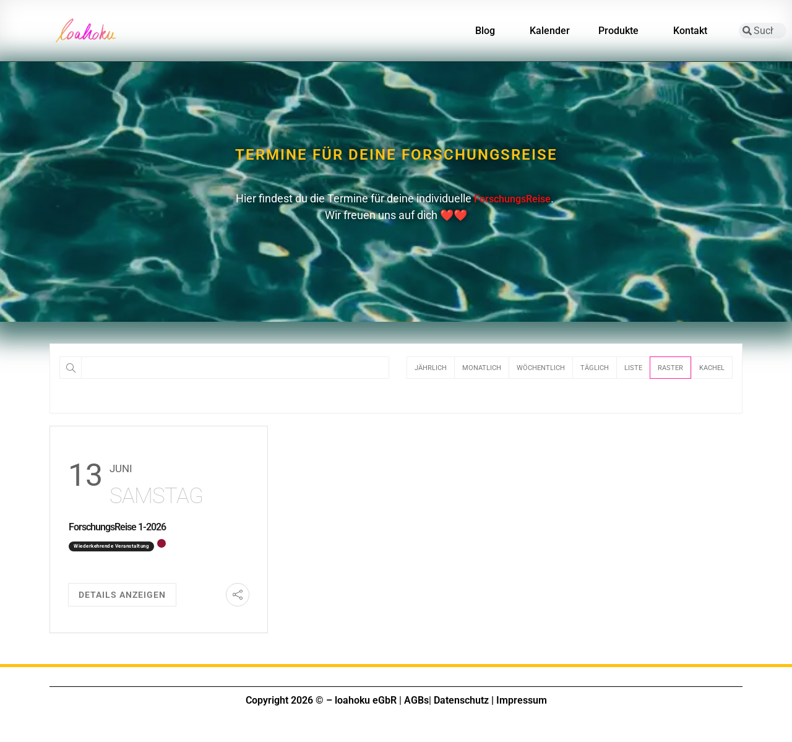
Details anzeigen (122, 595)
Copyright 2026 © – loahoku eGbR (321, 700)
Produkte (621, 31)
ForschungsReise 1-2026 (117, 527)
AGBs (416, 700)
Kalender (550, 31)
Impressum (521, 700)
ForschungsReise (512, 199)
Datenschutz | (464, 700)
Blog (488, 31)
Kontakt (693, 31)
